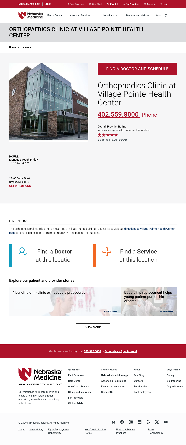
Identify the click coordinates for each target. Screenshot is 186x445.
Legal (21, 429)
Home (12, 47)
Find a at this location (55, 255)
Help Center (74, 380)
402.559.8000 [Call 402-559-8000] (119, 114)
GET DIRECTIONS (20, 185)
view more (93, 327)
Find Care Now (76, 375)
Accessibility (36, 429)
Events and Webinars (113, 386)
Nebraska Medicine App (114, 375)
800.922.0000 (92, 351)
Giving (170, 375)
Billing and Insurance (80, 392)
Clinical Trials (75, 403)
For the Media (142, 386)
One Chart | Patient (78, 386)
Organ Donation (175, 386)
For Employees (142, 392)
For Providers (75, 397)
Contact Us (107, 392)
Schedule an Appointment (121, 351)
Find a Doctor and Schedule (137, 68)
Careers (138, 380)
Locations (25, 47)
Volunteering (174, 380)
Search (161, 15)
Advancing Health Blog (113, 380)
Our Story (139, 375)
